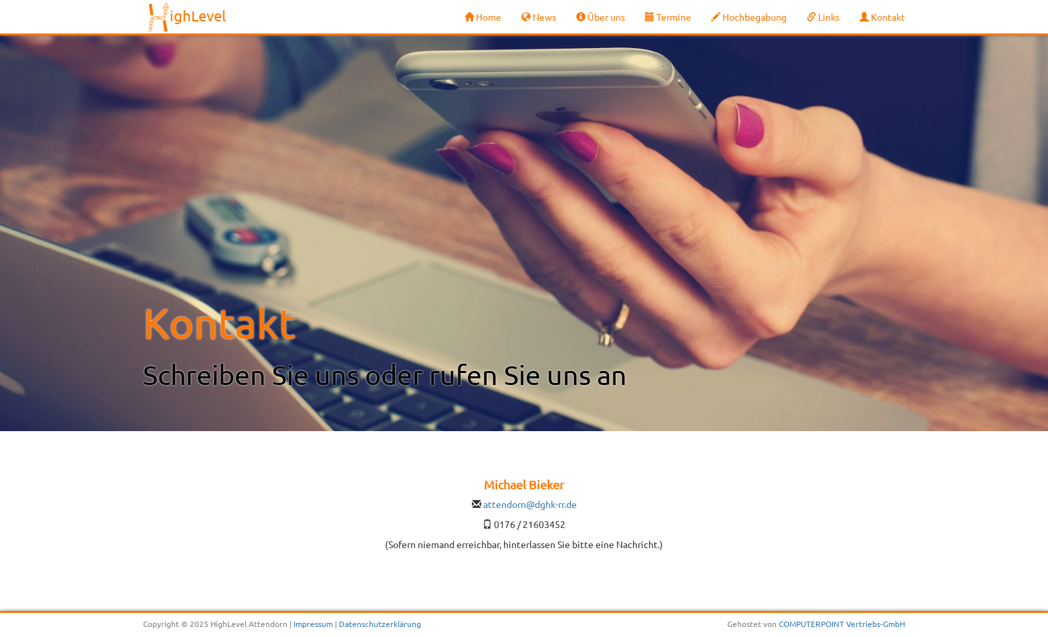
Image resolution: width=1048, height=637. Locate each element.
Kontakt (882, 17)
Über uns (600, 17)
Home (483, 17)
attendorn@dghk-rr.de (530, 504)
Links (823, 17)
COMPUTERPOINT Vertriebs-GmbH (842, 623)
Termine (668, 17)
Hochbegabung (749, 17)
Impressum (313, 623)
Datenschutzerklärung (380, 623)
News (538, 17)
